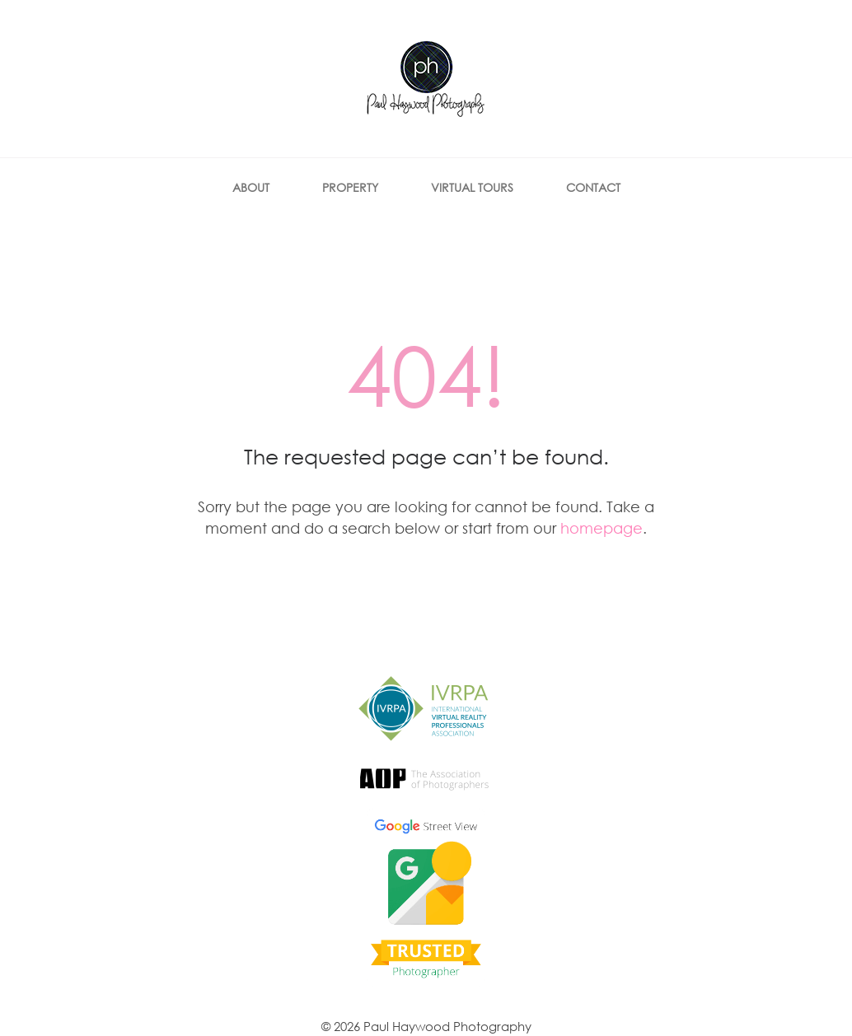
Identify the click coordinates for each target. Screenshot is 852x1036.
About (250, 187)
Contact (593, 187)
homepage (601, 528)
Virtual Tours (472, 187)
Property (350, 187)
